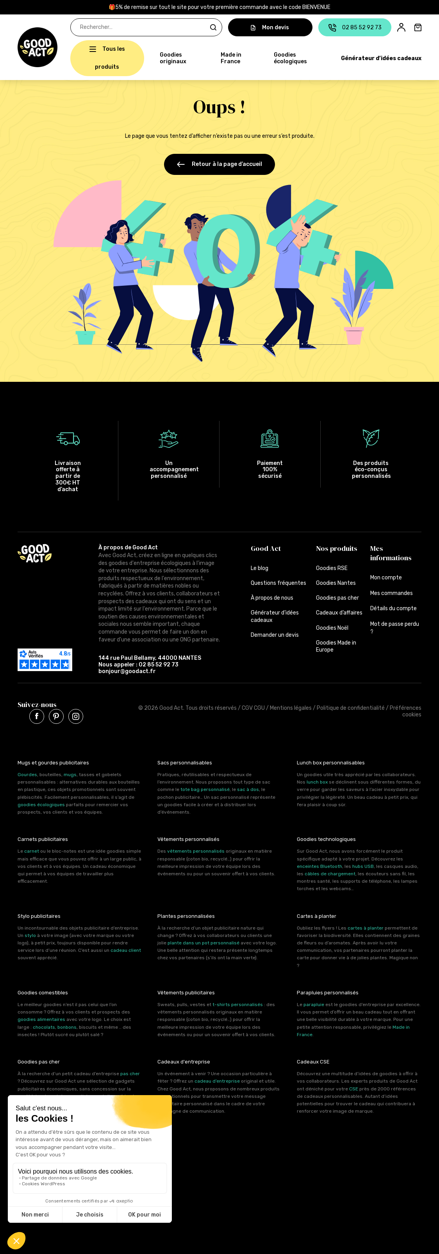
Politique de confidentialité (351, 706)
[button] (22, 47)
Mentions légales (291, 706)
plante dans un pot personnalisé (203, 941)
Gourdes (27, 773)
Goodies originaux (173, 58)
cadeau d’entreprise (217, 1079)
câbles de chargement (330, 872)
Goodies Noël (332, 626)
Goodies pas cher (337, 596)
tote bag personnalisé (205, 788)
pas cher (130, 1072)
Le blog (259, 566)
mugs (70, 773)
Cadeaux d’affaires (339, 611)
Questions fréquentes (278, 581)
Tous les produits (110, 58)
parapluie (313, 1003)
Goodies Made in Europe (336, 645)
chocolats (44, 1025)
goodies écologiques (41, 803)
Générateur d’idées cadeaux (381, 58)
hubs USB (363, 864)
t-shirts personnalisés (237, 1003)
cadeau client (126, 948)
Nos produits (336, 546)
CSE (353, 1087)
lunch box (317, 780)
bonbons (67, 1025)
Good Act (266, 546)
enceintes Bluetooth (319, 864)
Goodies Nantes (336, 581)
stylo (30, 934)
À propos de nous (272, 596)
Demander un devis (275, 633)
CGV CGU (253, 706)
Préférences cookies (405, 709)
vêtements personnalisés (196, 849)
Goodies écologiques (290, 58)
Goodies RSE (332, 566)
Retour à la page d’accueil (219, 164)
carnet (31, 849)
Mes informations (391, 551)
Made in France (231, 58)
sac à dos (248, 788)
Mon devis (270, 27)
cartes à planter (366, 926)
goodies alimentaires (41, 1018)
